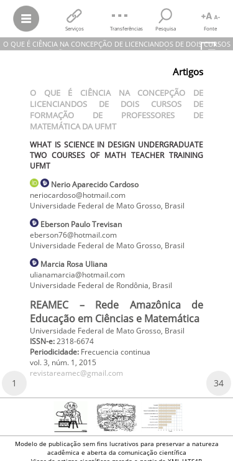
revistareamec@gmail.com (76, 373)
